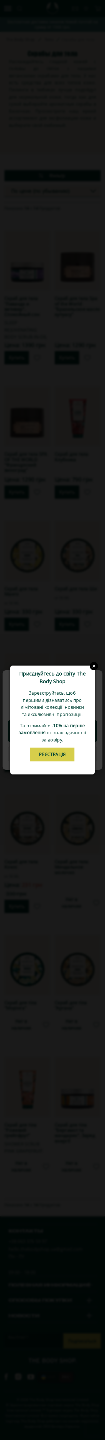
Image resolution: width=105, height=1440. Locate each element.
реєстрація (52, 754)
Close (94, 666)
